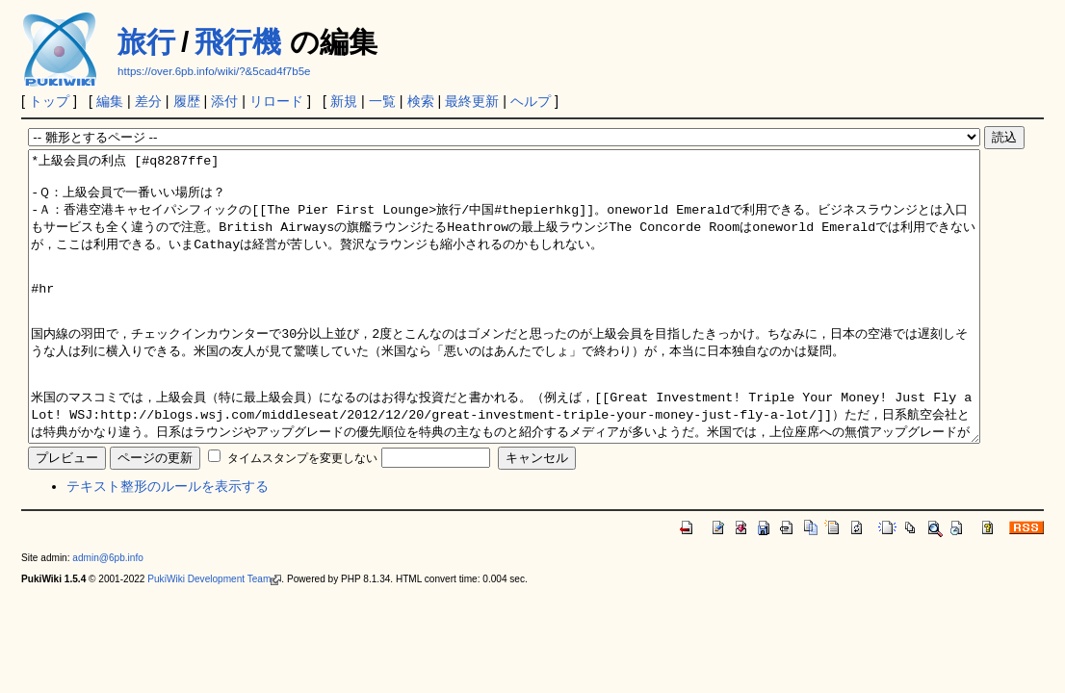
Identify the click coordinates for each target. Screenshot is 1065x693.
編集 (109, 101)
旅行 (146, 42)
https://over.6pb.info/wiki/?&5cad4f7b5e (213, 71)
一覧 (382, 101)
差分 (148, 101)
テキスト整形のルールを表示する (167, 544)
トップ (49, 101)
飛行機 (238, 42)
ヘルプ (530, 101)
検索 (420, 101)
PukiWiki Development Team (214, 636)
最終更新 (472, 101)
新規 (343, 101)
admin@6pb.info (107, 615)
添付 (224, 101)
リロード (276, 101)
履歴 (186, 101)
